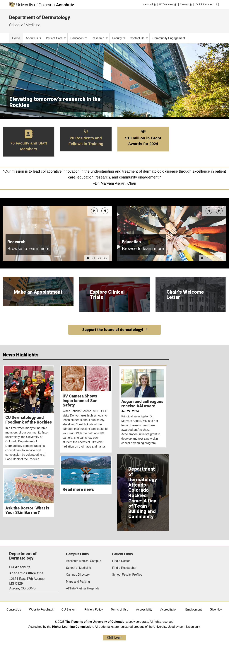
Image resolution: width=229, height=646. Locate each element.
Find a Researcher (124, 567)
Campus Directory (78, 574)
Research (100, 38)
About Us (33, 38)
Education (78, 38)
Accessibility (144, 609)
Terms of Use (119, 609)
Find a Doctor (121, 560)
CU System (68, 609)
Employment (193, 609)
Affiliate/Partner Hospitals (82, 588)
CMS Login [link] (114, 637)
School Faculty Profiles (127, 574)
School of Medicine (24, 25)
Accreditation (168, 609)
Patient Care (56, 38)
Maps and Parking (78, 581)
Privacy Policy (93, 609)
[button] (94, 211)
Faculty (118, 38)
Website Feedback (41, 609)
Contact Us (139, 38)
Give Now (216, 609)
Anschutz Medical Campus (83, 560)
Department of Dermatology (39, 17)
